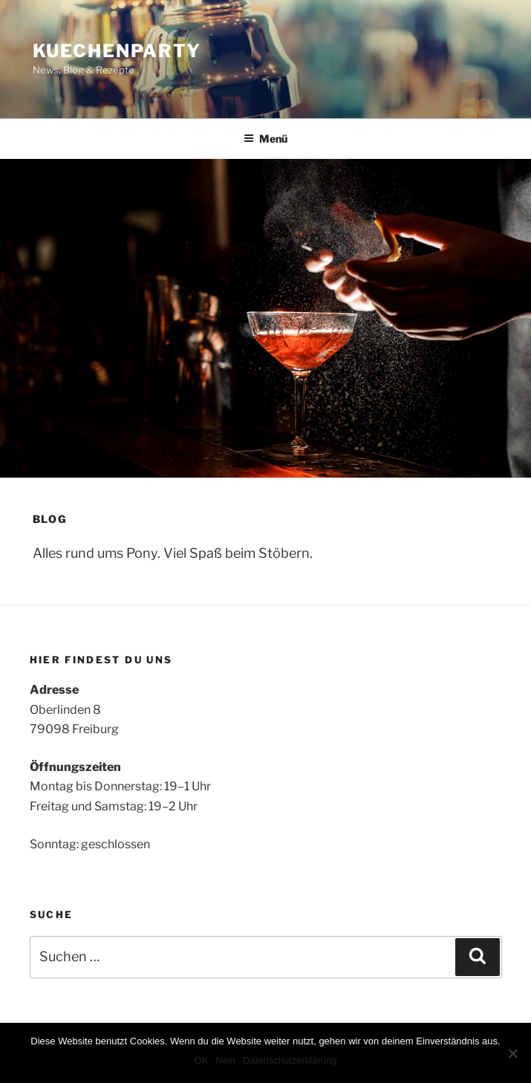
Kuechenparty (117, 51)
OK (201, 1060)
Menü (265, 138)
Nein (225, 1060)
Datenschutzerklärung (289, 1060)
